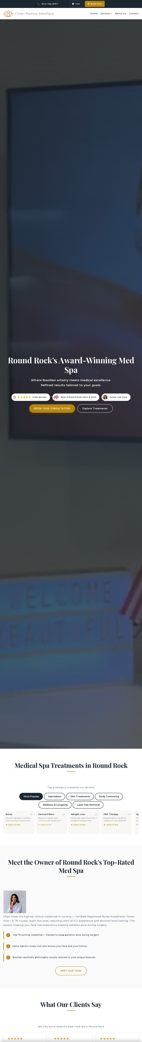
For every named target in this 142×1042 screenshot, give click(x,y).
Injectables (54, 760)
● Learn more (45, 788)
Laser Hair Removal (88, 768)
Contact (134, 10)
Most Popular (31, 760)
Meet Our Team (71, 934)
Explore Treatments (95, 372)
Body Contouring (109, 760)
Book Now (94, 4)
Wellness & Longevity (55, 768)
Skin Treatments (80, 760)
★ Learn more (13, 788)
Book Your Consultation (52, 372)
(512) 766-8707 (49, 4)
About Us (120, 10)
